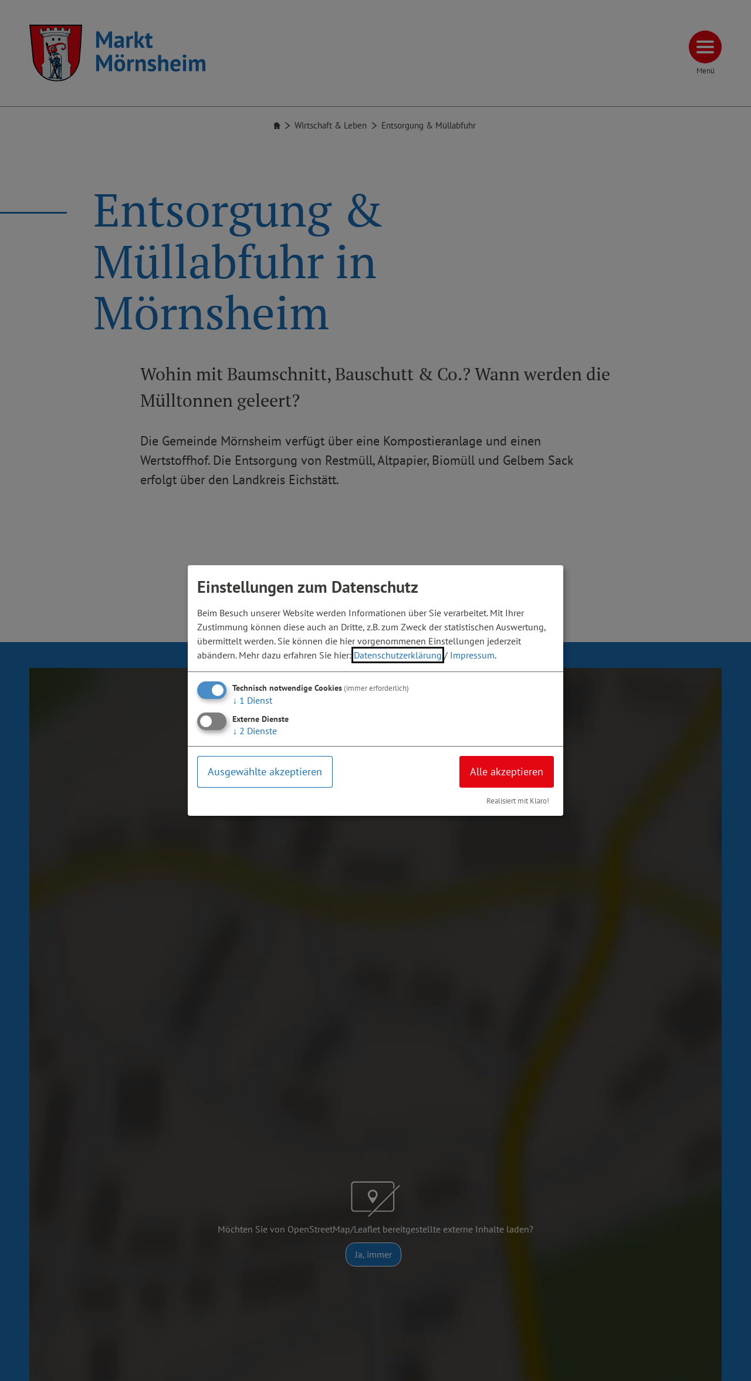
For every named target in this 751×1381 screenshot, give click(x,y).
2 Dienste (254, 731)
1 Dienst (252, 700)
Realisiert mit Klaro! (517, 801)
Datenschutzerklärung (398, 655)
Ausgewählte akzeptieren (265, 771)
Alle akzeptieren (506, 771)
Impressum (472, 655)
